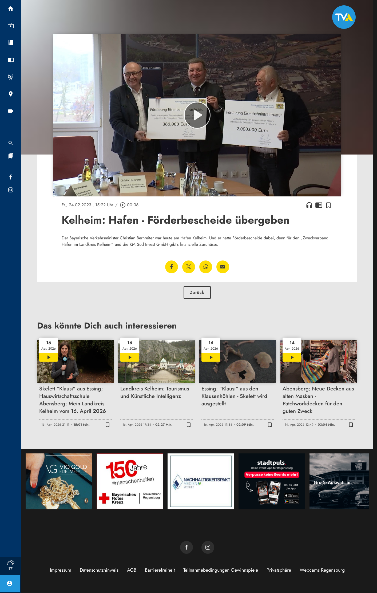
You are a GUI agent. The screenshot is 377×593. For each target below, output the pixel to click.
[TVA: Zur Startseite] (344, 17)
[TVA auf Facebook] (186, 547)
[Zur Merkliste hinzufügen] (328, 205)
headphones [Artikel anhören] (309, 205)
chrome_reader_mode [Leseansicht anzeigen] (319, 205)
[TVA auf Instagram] (207, 547)
